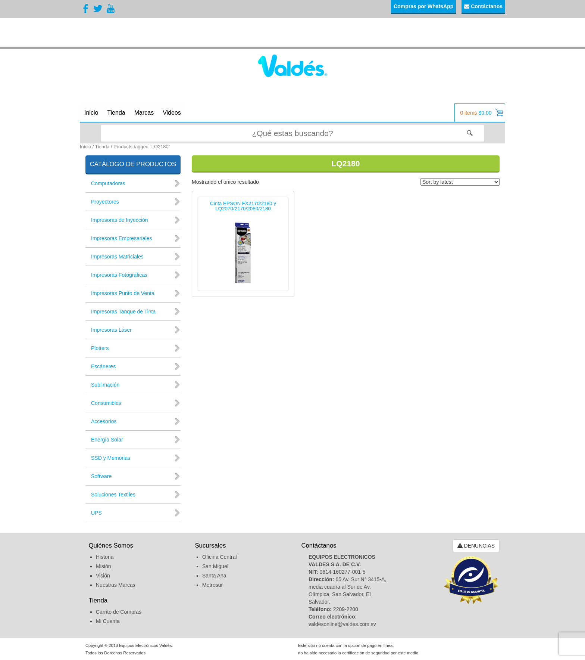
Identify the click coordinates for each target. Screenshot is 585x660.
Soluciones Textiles (113, 495)
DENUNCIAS (476, 546)
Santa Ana (214, 576)
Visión (103, 576)
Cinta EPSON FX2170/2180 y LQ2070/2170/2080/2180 (243, 206)
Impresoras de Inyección (119, 220)
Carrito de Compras (118, 612)
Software (101, 476)
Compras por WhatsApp (423, 6)
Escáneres (103, 366)
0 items (481, 113)
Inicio (91, 112)
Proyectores (105, 202)
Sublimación (105, 385)
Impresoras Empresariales (121, 238)
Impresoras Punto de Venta (122, 293)
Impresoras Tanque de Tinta (123, 311)
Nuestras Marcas (115, 585)
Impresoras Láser (111, 330)
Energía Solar (107, 440)
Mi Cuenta (108, 621)
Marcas (144, 112)
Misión (103, 566)
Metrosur (212, 585)
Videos (172, 112)
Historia (104, 557)
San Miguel (215, 566)
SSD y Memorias (110, 458)
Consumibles (106, 403)
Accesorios (103, 421)
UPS (96, 513)
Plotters (100, 348)
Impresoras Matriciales (117, 257)
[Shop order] (460, 182)
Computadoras (108, 183)
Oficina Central (219, 557)
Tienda (116, 112)
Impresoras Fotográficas (119, 275)
